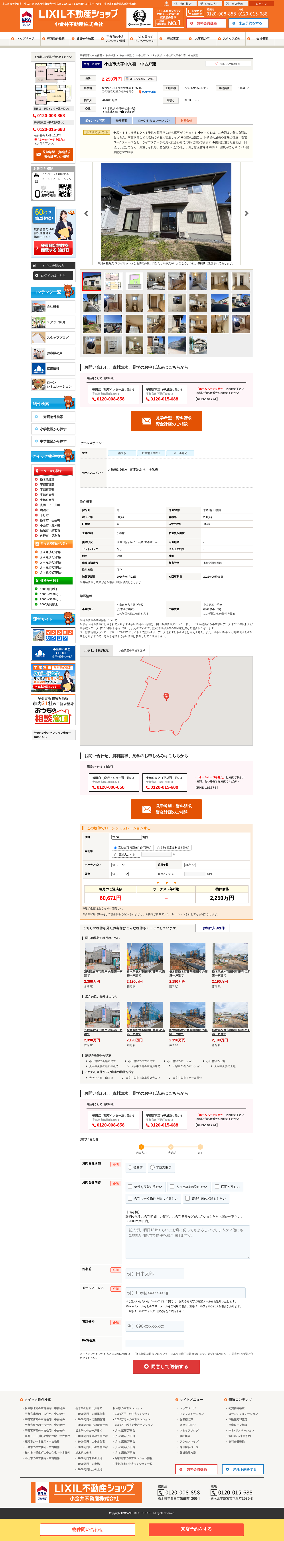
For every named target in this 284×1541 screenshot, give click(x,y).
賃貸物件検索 (85, 38)
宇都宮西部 (47, 489)
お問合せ (186, 120)
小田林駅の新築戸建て (102, 1061)
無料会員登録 (207, 23)
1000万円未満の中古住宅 (93, 1436)
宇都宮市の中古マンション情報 (133, 1458)
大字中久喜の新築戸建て (103, 1066)
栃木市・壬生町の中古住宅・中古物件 (47, 1452)
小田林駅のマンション (180, 1061)
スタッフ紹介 (231, 38)
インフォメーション (192, 1413)
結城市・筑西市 (50, 530)
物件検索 (183, 3)
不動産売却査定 (238, 1419)
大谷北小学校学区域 (96, 650)
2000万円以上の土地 (90, 1469)
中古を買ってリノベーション (144, 38)
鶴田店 (135, 1167)
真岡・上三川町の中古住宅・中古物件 (47, 1436)
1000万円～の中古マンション (132, 1413)
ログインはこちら (53, 275)
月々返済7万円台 (51, 567)
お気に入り (209, 3)
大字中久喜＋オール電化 (187, 1077)
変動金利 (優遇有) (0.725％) (132, 847)
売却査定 (173, 38)
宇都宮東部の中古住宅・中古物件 (45, 1425)
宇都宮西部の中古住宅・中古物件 (45, 1419)
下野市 (44, 515)
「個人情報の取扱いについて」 (151, 1353)
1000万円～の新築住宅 (91, 1413)
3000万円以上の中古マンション (134, 1425)
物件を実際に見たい (145, 1186)
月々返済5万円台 (51, 557)
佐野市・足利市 (50, 535)
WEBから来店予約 (240, 1436)
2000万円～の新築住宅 (91, 1419)
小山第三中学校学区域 (131, 650)
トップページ (25, 38)
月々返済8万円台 (51, 572)
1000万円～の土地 (89, 1463)
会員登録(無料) (94, 914)
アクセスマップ (189, 1441)
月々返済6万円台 (51, 562)
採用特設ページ (189, 1447)
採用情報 (53, 368)
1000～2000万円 (50, 594)
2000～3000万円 (50, 599)
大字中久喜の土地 (225, 1066)
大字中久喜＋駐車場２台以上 (143, 1077)
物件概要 (121, 120)
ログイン (261, 3)
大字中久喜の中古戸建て (145, 1066)
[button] (166, 697)
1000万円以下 (49, 589)
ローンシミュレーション (154, 120)
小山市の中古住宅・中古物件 (42, 1458)
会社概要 (262, 38)
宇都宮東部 (47, 494)
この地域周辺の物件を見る (118, 91)
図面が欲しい (227, 1186)
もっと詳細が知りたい (188, 1186)
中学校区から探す (53, 441)
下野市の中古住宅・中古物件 (42, 1447)
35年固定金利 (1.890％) (173, 847)
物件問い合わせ (87, 1529)
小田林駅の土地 (215, 1061)
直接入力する (126, 854)
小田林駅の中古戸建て (141, 1061)
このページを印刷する (55, 174)
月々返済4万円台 (51, 552)
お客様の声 (202, 38)
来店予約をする (250, 23)
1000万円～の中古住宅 (91, 1441)
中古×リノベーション (241, 1430)
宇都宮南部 (47, 500)
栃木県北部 (47, 479)
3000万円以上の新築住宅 (93, 1425)
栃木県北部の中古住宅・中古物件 (45, 1408)
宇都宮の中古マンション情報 (115, 38)
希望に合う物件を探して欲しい (153, 1198)
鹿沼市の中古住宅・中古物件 (42, 1441)
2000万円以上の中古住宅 (93, 1447)
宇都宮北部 (47, 484)
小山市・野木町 (50, 525)
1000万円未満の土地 (90, 1458)
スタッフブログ (58, 337)
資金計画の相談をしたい (205, 1198)
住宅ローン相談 (238, 1425)
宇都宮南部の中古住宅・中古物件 (45, 1430)
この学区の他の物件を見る (133, 613)
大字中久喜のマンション (187, 1066)
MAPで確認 (147, 92)
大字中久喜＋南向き (101, 1077)
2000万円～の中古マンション (132, 1419)
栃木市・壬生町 (50, 520)
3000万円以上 (49, 604)
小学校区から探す (53, 429)
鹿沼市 (44, 510)
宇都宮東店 (160, 1167)
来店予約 (234, 3)
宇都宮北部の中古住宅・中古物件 (45, 1413)
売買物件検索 (56, 38)
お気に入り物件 (214, 928)
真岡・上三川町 (50, 505)
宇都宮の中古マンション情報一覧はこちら (52, 734)
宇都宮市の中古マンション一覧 (133, 1463)
